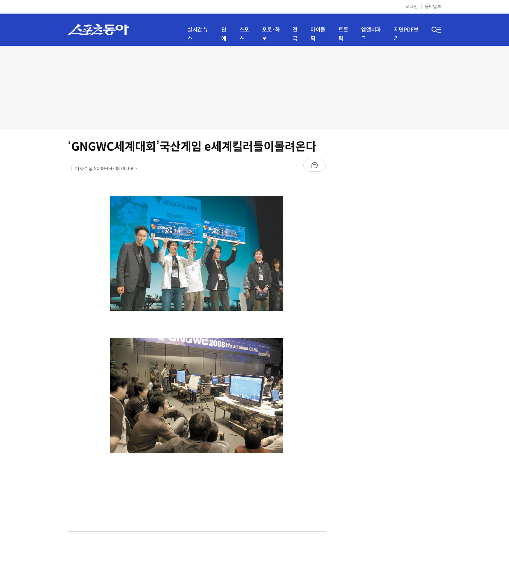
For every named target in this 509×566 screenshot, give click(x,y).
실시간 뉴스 (197, 34)
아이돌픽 (317, 34)
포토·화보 (271, 34)
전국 (295, 34)
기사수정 (108, 170)
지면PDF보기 (406, 34)
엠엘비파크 (371, 34)
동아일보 (433, 7)
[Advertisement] (254, 86)
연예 (223, 34)
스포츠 (244, 34)
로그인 (412, 7)
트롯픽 (343, 34)
